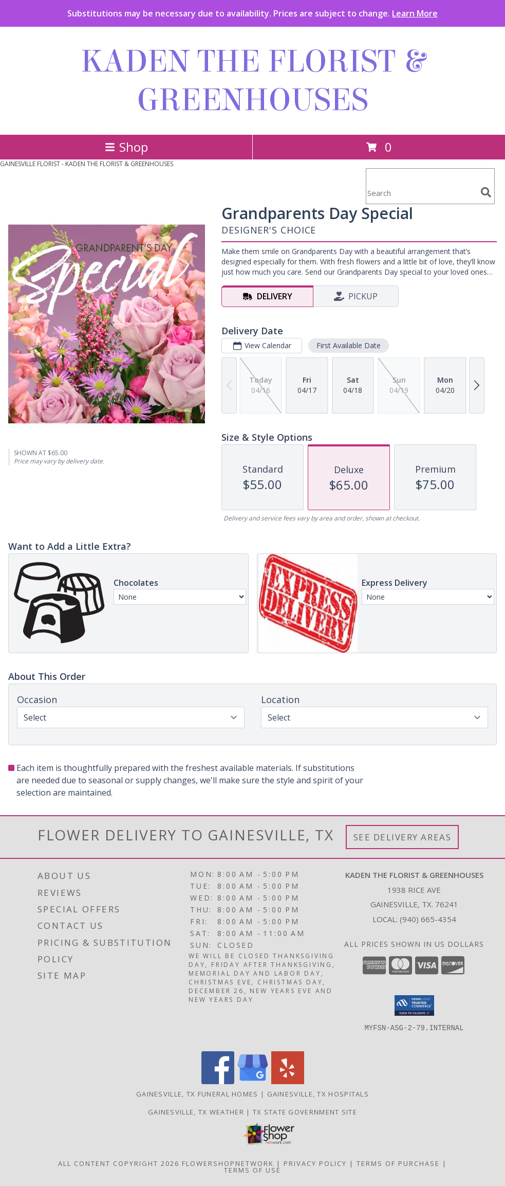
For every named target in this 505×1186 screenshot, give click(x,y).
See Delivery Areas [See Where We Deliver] (402, 837)
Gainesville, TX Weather (196, 1112)
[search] (486, 192)
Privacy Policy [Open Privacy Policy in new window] (315, 1163)
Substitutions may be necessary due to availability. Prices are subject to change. (252, 13)
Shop (126, 146)
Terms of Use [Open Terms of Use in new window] (252, 1170)
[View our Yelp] (287, 1081)
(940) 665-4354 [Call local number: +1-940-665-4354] (428, 919)
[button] (414, 1005)
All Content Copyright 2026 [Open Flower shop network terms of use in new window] (118, 1163)
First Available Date (348, 345)
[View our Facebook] (217, 1081)
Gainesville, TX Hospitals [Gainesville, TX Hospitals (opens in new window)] (318, 1094)
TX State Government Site (305, 1112)
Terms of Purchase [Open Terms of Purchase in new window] (398, 1163)
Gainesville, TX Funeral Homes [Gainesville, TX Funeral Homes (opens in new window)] (197, 1094)
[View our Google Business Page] (252, 1081)
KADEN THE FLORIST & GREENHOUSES (253, 80)
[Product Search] (421, 193)
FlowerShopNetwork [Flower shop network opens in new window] (228, 1163)
